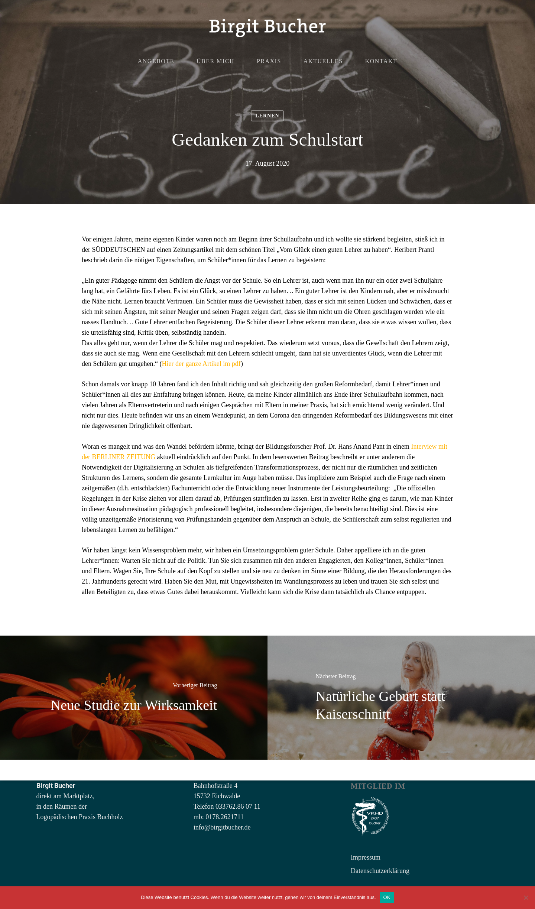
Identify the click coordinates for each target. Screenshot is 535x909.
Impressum (365, 857)
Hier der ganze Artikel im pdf (201, 363)
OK (386, 897)
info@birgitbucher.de (222, 827)
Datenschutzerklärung (380, 870)
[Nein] (525, 897)
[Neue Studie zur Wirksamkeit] (134, 698)
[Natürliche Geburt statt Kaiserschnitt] (401, 698)
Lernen (267, 116)
